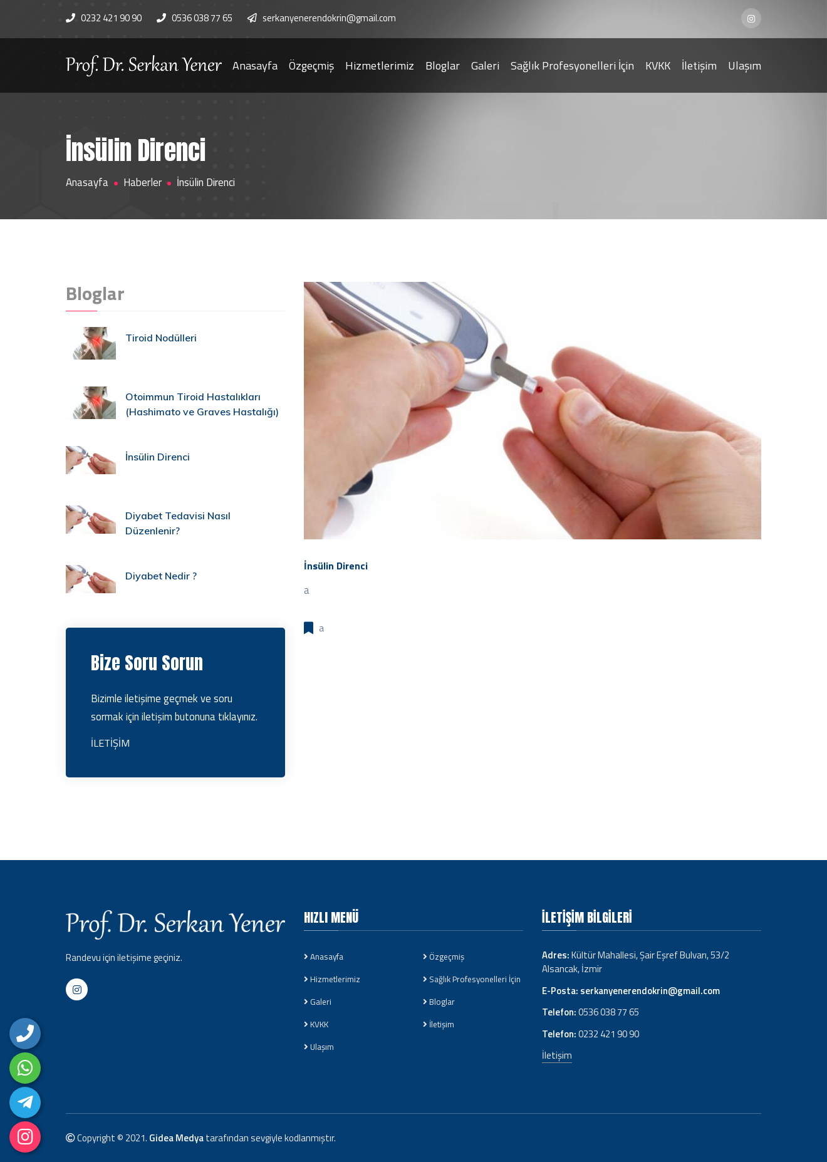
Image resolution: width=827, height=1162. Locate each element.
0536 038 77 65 (202, 18)
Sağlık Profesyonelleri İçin (572, 64)
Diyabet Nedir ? (161, 575)
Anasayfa (255, 64)
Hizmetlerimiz (379, 64)
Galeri (485, 64)
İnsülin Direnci (157, 456)
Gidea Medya (176, 1138)
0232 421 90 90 (608, 1034)
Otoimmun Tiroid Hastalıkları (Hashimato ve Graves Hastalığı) (202, 404)
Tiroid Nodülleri (162, 337)
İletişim (699, 64)
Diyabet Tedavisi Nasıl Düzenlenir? (178, 523)
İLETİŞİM (110, 742)
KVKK (657, 64)
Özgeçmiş (311, 64)
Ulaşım (744, 64)
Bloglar (442, 64)
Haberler (142, 182)
